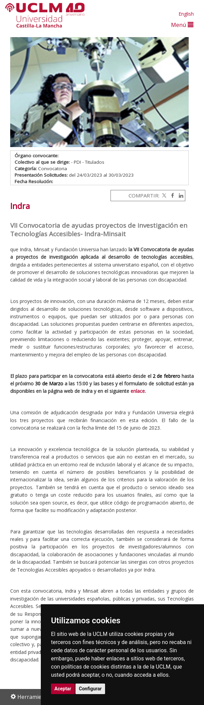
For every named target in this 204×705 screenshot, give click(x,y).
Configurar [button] (90, 688)
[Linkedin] (179, 195)
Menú (182, 25)
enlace (138, 391)
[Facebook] (171, 195)
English (186, 14)
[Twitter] (163, 195)
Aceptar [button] (62, 688)
